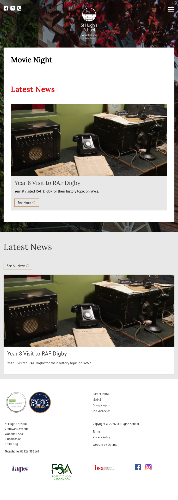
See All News (18, 266)
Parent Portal (101, 394)
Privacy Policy (101, 437)
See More (27, 202)
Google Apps (101, 405)
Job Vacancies (101, 411)
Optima (112, 445)
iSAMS (97, 400)
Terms (96, 431)
